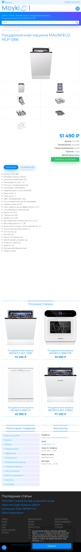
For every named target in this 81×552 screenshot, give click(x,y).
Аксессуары (9, 484)
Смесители (9, 480)
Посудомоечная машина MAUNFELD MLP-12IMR (20, 352)
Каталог (4, 521)
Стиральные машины (13, 466)
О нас (4, 527)
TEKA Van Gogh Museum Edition (21, 504)
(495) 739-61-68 (48, 437)
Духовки (8, 444)
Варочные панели (12, 435)
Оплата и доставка (8, 529)
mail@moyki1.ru (47, 444)
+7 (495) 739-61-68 (71, 2)
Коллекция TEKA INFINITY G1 (19, 508)
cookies (41, 533)
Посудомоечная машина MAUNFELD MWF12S (20, 409)
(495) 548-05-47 (61, 437)
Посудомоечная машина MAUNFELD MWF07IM (60, 352)
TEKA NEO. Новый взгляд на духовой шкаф (28, 500)
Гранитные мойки (12, 471)
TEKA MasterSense (12, 512)
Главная (4, 519)
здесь (42, 541)
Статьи (4, 524)
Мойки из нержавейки (14, 475)
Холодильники (11, 457)
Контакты (5, 532)
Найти (77, 23)
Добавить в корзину (65, 159)
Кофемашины (10, 453)
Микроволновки (11, 449)
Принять (52, 546)
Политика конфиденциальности (21, 545)
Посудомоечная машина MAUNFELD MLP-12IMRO (60, 409)
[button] (4, 547)
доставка (75, 155)
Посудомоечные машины (15, 462)
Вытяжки (8, 440)
